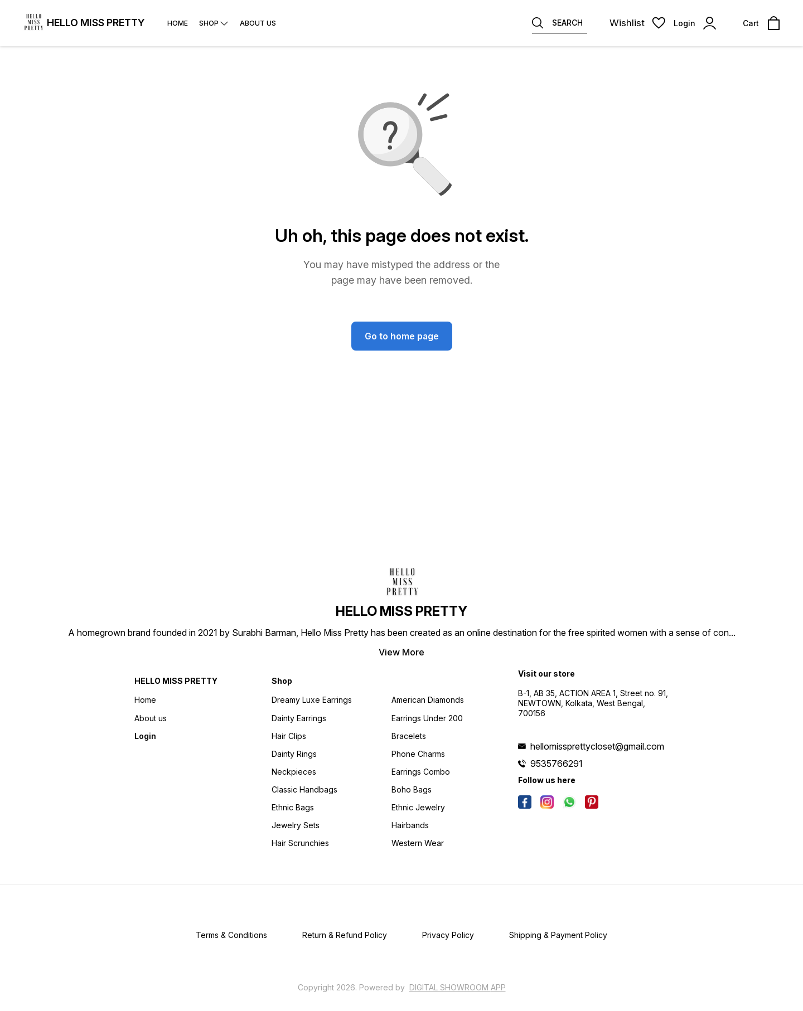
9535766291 (556, 764)
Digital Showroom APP (457, 987)
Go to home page (402, 336)
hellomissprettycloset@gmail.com (597, 746)
